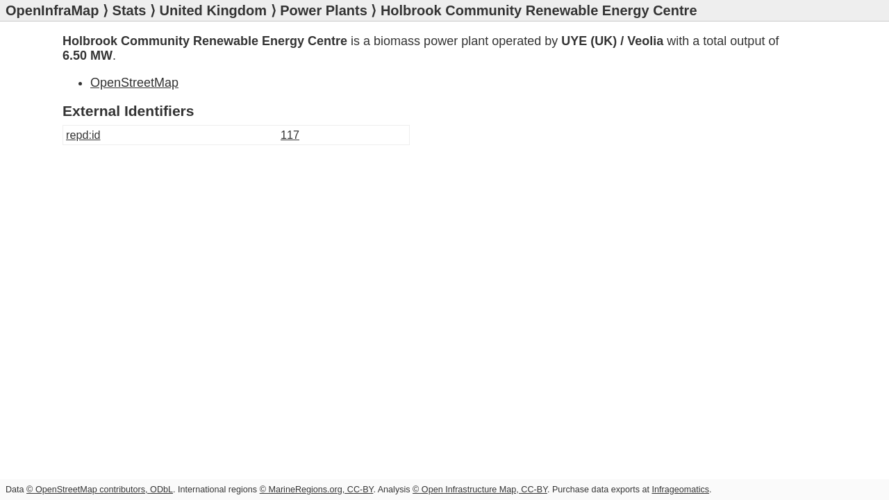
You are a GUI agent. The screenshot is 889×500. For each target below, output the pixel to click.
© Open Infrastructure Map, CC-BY (480, 489)
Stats (130, 10)
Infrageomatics (680, 489)
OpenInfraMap (52, 10)
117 (290, 134)
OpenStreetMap (134, 83)
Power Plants (323, 10)
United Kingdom (213, 10)
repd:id (83, 134)
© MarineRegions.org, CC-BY (317, 489)
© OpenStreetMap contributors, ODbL (99, 489)
